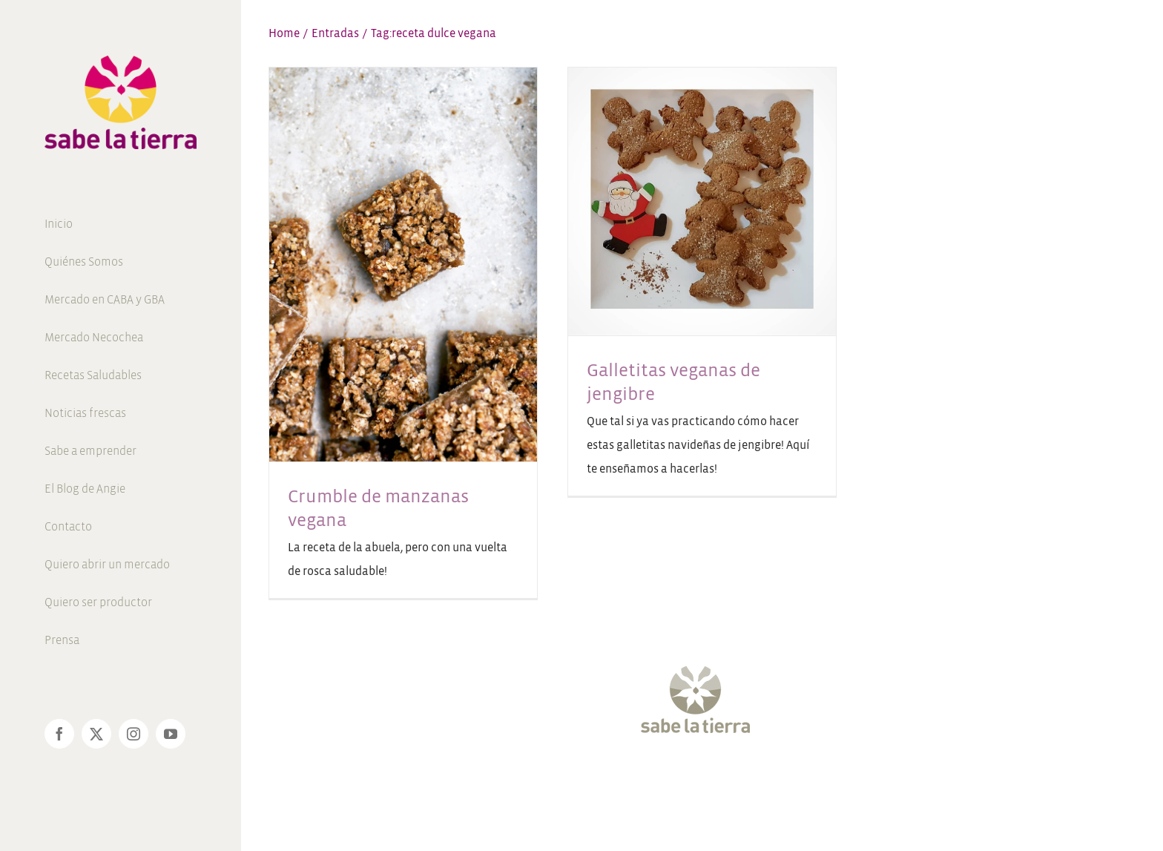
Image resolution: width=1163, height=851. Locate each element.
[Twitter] (661, 778)
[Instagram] (688, 778)
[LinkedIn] (769, 778)
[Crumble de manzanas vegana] (403, 264)
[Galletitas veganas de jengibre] (702, 201)
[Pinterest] (742, 778)
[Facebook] (635, 778)
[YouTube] (716, 778)
